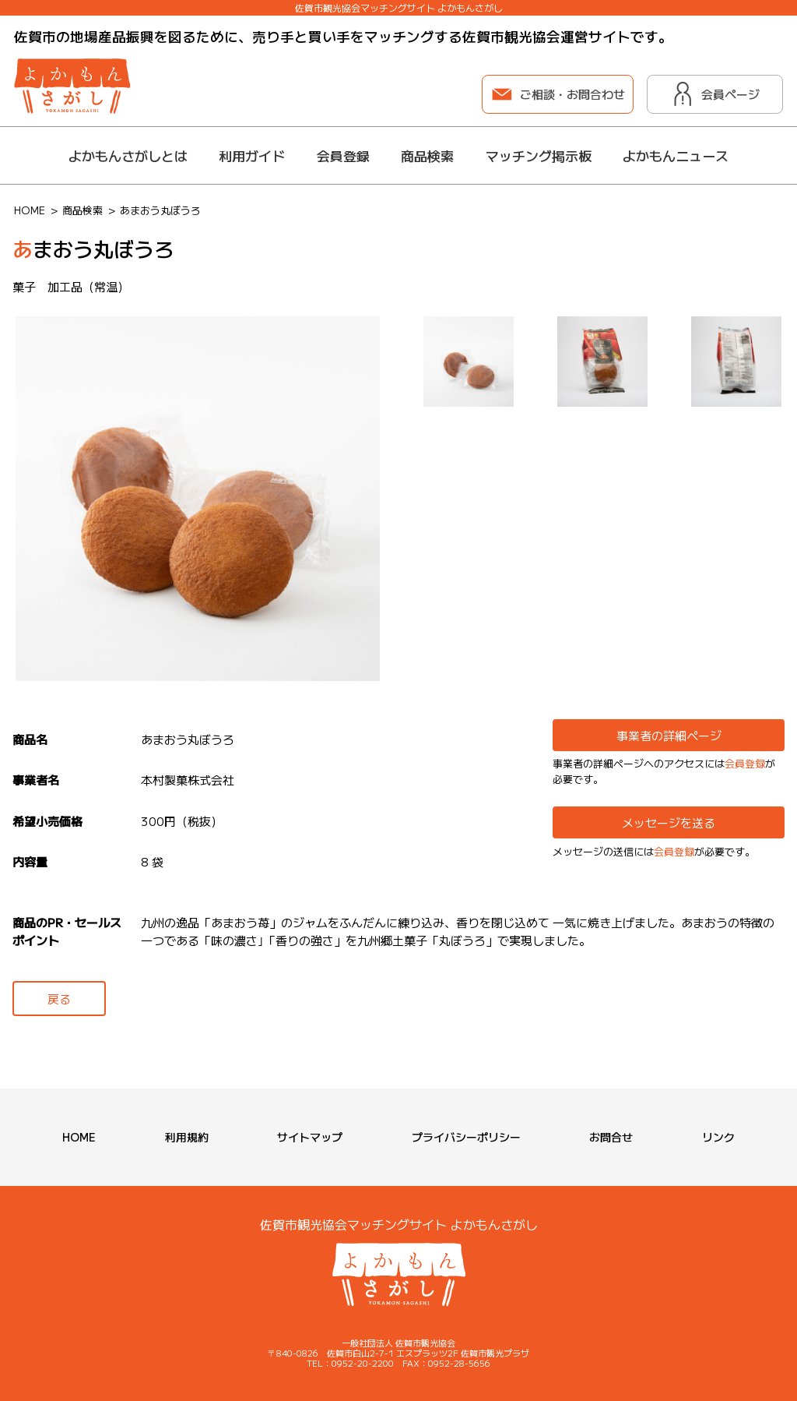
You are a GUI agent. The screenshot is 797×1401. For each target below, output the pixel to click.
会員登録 (343, 155)
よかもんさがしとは (128, 155)
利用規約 (187, 1137)
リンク (718, 1137)
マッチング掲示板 (539, 155)
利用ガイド (252, 155)
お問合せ (611, 1137)
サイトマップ (309, 1137)
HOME (79, 1137)
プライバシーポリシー (466, 1137)
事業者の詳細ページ (669, 735)
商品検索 (427, 155)
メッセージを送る (668, 822)
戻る (59, 998)
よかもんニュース (676, 155)
